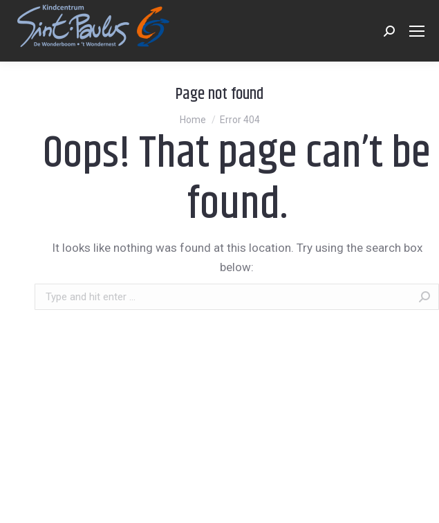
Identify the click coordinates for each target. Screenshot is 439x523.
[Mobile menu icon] (417, 31)
